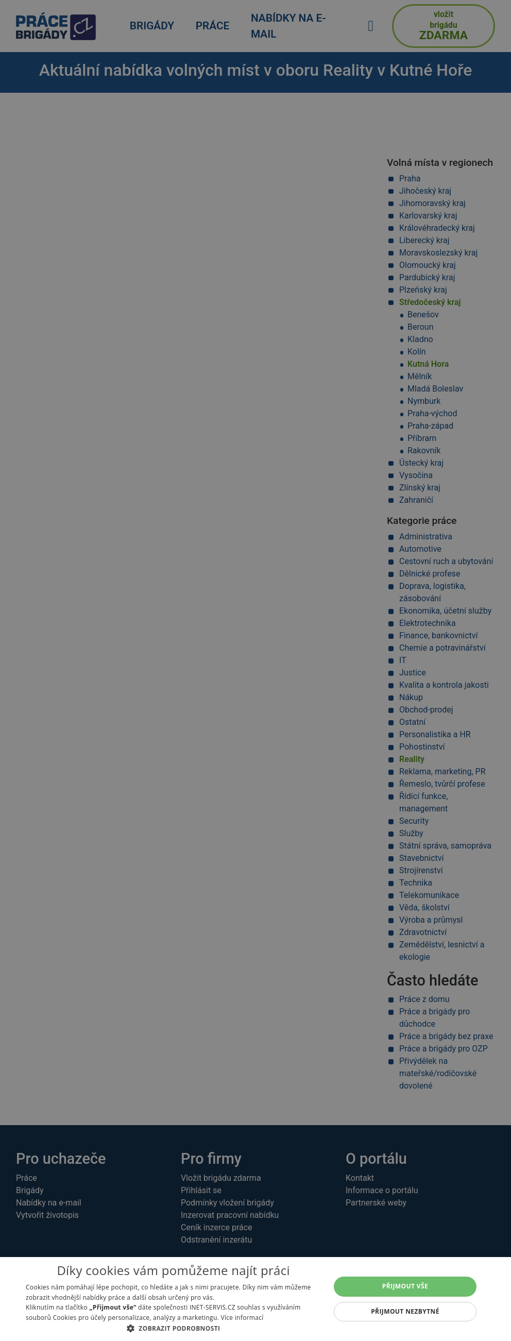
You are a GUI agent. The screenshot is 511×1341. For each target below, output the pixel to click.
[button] (173, 1328)
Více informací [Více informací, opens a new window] (241, 1317)
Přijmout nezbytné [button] (405, 1311)
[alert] (255, 670)
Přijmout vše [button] (405, 1286)
